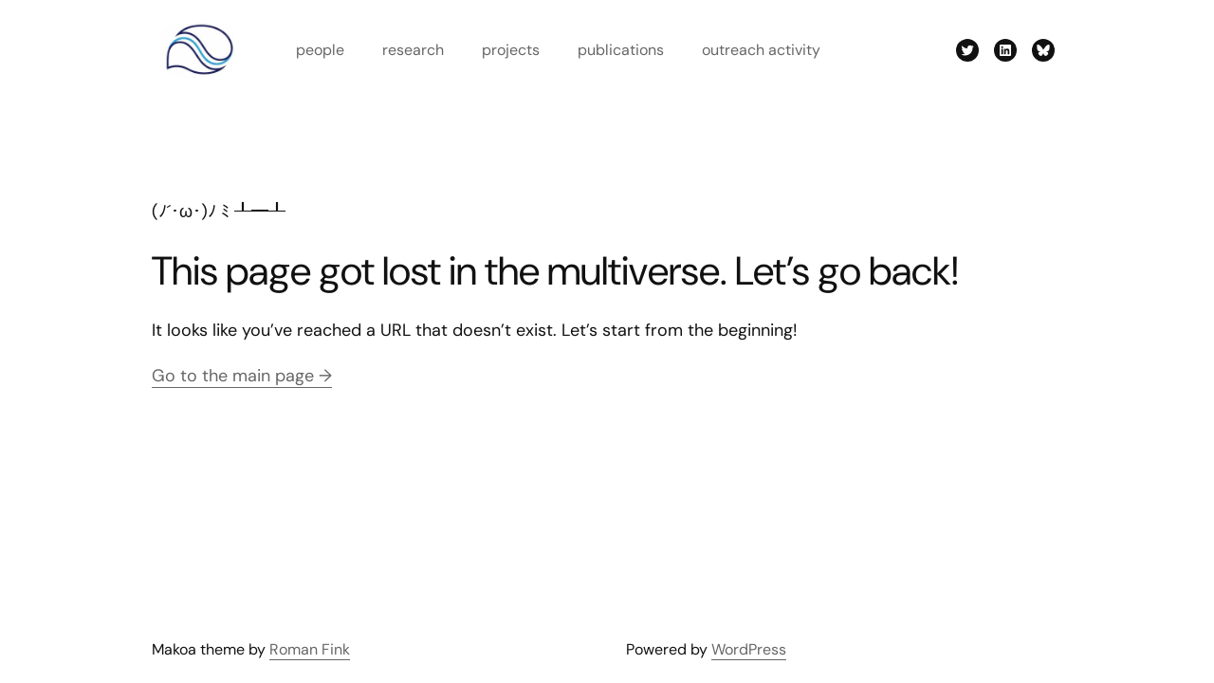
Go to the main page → (242, 375)
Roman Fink (309, 649)
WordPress (748, 649)
